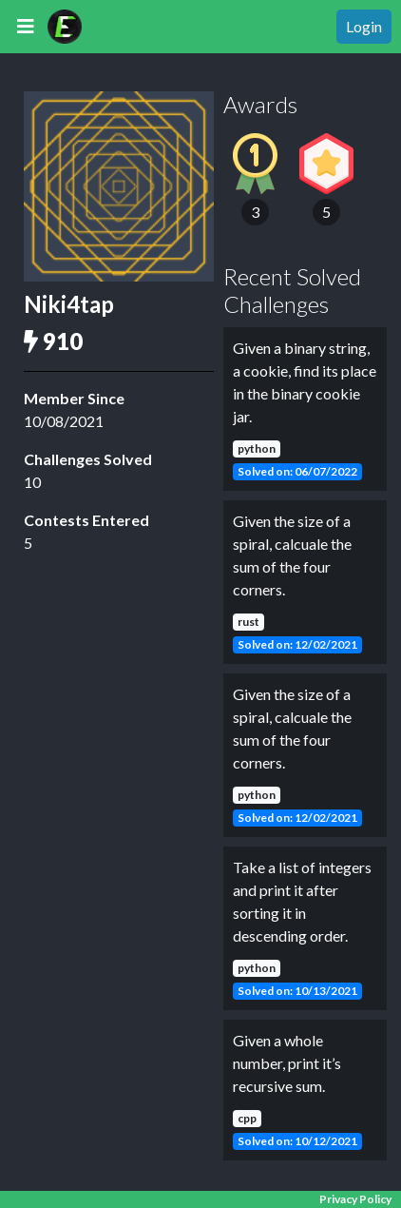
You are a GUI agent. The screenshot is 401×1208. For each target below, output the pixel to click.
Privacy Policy (355, 1199)
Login (364, 26)
